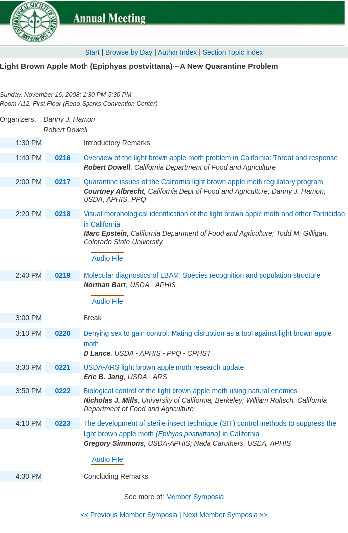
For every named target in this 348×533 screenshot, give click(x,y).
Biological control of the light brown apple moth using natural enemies (190, 391)
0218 (62, 214)
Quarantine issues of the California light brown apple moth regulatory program (203, 182)
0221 (62, 367)
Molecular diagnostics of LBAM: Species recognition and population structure (202, 275)
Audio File (107, 258)
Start (92, 52)
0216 (62, 158)
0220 (62, 333)
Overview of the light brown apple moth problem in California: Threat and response (211, 158)
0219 (62, 275)
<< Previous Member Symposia (129, 515)
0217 (62, 182)
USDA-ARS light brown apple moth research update (164, 367)
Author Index (177, 52)
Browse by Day (128, 52)
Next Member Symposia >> (225, 515)
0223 (62, 423)
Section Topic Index (233, 52)
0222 (62, 391)
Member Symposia (195, 497)
